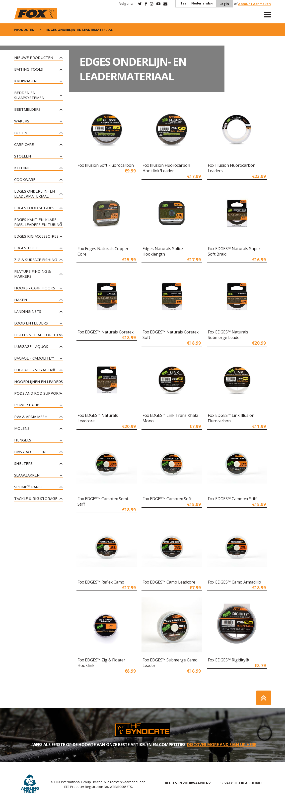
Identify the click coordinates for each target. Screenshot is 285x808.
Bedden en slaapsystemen (29, 95)
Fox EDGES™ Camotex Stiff (232, 498)
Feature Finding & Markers (32, 274)
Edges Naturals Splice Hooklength (162, 251)
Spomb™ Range (29, 486)
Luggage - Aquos (31, 346)
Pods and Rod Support (37, 393)
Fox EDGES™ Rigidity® (228, 660)
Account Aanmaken (254, 3)
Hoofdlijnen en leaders (38, 381)
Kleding (22, 167)
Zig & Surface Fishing (35, 259)
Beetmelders (27, 109)
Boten (20, 132)
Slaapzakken (27, 475)
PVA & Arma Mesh (31, 416)
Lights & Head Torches (37, 334)
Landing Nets (27, 311)
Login (224, 3)
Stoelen (22, 156)
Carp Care (24, 144)
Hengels (22, 439)
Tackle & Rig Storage (35, 498)
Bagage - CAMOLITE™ (34, 358)
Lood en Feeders (31, 323)
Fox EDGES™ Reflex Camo (100, 582)
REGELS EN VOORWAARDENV (188, 783)
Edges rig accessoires (36, 236)
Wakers (21, 120)
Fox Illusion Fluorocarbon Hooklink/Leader (166, 167)
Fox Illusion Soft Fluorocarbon (105, 165)
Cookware (24, 179)
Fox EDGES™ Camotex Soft (167, 498)
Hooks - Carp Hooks (34, 287)
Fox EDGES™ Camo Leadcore (168, 582)
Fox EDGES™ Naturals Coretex (105, 332)
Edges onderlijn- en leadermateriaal (34, 194)
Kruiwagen (25, 80)
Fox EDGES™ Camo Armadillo (234, 582)
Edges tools (27, 247)
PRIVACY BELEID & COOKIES (241, 783)
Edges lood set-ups (34, 207)
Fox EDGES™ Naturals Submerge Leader (228, 334)
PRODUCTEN (24, 29)
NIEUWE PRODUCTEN (33, 57)
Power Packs (27, 404)
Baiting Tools (28, 69)
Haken (20, 299)
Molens (21, 428)
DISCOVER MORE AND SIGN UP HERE (221, 744)
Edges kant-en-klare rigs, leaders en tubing (38, 222)
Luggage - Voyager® (35, 369)
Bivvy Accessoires (32, 451)
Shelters (23, 463)
